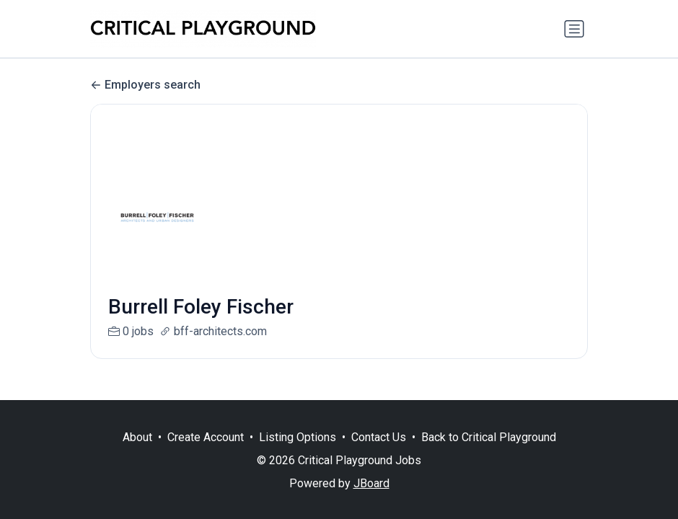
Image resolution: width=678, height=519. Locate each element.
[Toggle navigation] (574, 29)
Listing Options (297, 437)
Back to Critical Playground (488, 437)
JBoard (371, 483)
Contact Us (378, 437)
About (137, 437)
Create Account (205, 437)
